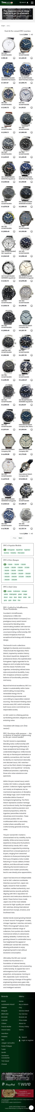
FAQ (20, 1008)
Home (21, 1001)
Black (20, 597)
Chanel (4, 1064)
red (29, 597)
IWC (2, 1040)
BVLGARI (4, 1017)
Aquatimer (19, 550)
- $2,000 (16, 564)
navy (10, 597)
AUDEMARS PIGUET (8, 1004)
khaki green (13, 594)
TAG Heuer (5, 1061)
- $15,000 (6, 576)
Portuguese (11, 550)
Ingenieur (27, 550)
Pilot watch (21, 553)
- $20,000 (14, 580)
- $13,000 (20, 573)
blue (15, 597)
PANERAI (4, 1037)
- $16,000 (14, 576)
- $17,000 (21, 576)
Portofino (13, 553)
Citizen (3, 1023)
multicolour (16, 591)
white (25, 597)
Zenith (3, 1052)
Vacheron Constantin (5, 1057)
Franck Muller (6, 1027)
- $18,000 (28, 576)
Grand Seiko (5, 1030)
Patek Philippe (6, 1046)
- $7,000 (26, 567)
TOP (3, 26)
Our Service (23, 1014)
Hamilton (4, 1033)
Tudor (3, 1049)
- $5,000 (13, 567)
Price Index (23, 1020)
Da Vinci (6, 553)
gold (9, 600)
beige (25, 594)
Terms (21, 1030)
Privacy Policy (24, 1027)
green (20, 594)
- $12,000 (13, 573)
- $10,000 (20, 570)
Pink (19, 600)
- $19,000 (6, 580)
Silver (14, 600)
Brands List (23, 1017)
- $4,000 (6, 567)
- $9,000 (13, 570)
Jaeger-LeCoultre (7, 1043)
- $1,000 (10, 564)
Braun (6, 597)
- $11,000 (6, 573)
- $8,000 (6, 570)
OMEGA (4, 1008)
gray (5, 600)
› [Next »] (21, 538)
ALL (5, 550)
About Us (22, 1023)
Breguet (4, 1011)
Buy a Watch (23, 1004)
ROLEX (3, 1001)
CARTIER (4, 1020)
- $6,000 (19, 567)
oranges (24, 591)
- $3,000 (23, 564)
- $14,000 (27, 573)
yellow (6, 594)
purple (9, 591)
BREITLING (4, 1014)
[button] (14, 58)
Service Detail (24, 1011)
